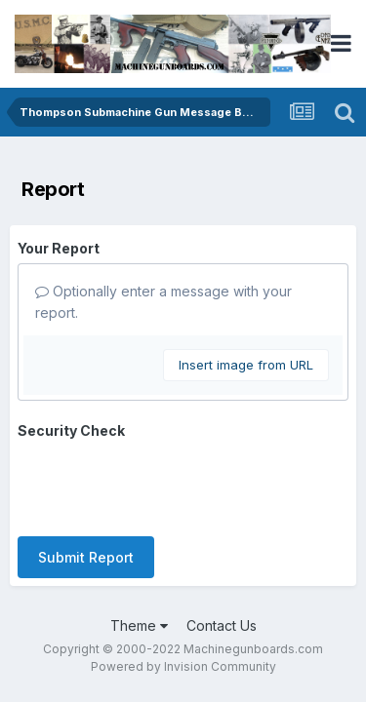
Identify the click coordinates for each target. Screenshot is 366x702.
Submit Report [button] (86, 557)
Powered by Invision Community (183, 666)
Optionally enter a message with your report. (163, 302)
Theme (139, 625)
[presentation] (166, 484)
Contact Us (221, 625)
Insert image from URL (246, 364)
